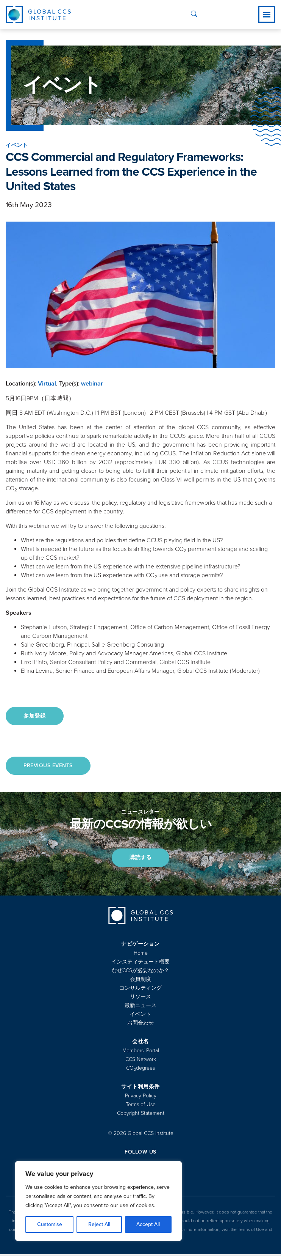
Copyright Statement (140, 1115)
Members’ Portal (140, 1052)
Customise (49, 1224)
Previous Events (49, 766)
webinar (92, 383)
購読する (140, 859)
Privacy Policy (140, 1097)
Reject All (99, 1224)
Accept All (148, 1224)
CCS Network (140, 1061)
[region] (98, 1201)
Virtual (47, 383)
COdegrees (140, 1070)
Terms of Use (141, 1106)
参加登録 (36, 716)
